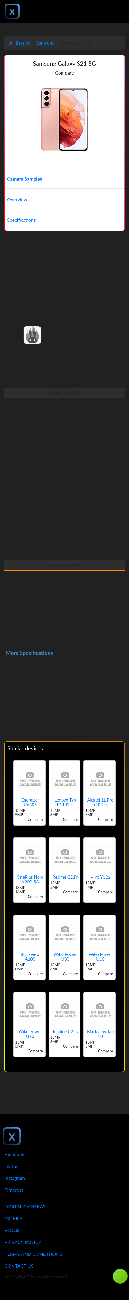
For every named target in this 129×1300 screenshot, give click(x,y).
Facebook (14, 1154)
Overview (17, 199)
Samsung (45, 42)
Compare (64, 72)
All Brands (19, 42)
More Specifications (29, 653)
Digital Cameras (25, 1206)
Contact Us (19, 1266)
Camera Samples (24, 179)
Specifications (21, 220)
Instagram (14, 1178)
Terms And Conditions (33, 1254)
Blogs (12, 1230)
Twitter (11, 1166)
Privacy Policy (22, 1242)
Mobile (13, 1218)
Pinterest (13, 1190)
